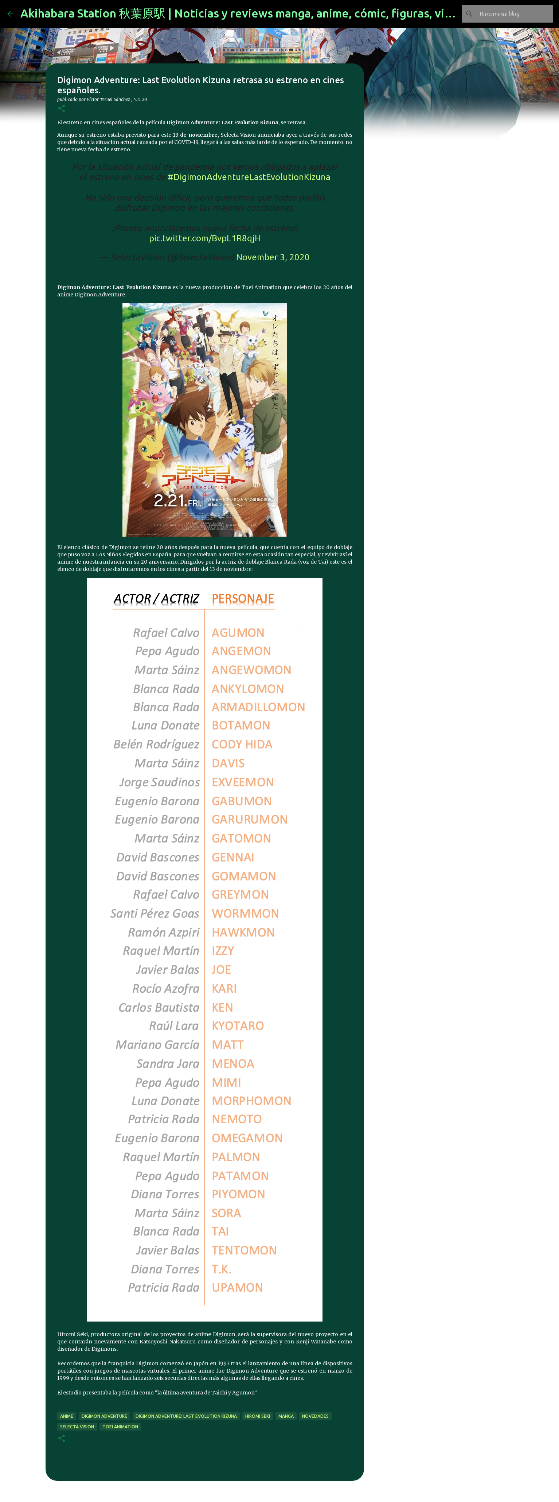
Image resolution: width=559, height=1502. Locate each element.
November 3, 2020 (273, 257)
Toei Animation (120, 1426)
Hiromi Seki (257, 1416)
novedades (315, 1416)
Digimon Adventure (104, 1416)
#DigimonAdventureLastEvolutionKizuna (249, 177)
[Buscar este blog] (515, 14)
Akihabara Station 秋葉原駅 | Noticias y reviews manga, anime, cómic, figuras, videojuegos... (266, 13)
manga (286, 1416)
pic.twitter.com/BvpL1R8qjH (205, 238)
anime (66, 1416)
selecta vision (77, 1426)
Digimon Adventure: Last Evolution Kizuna (186, 1416)
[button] (61, 109)
